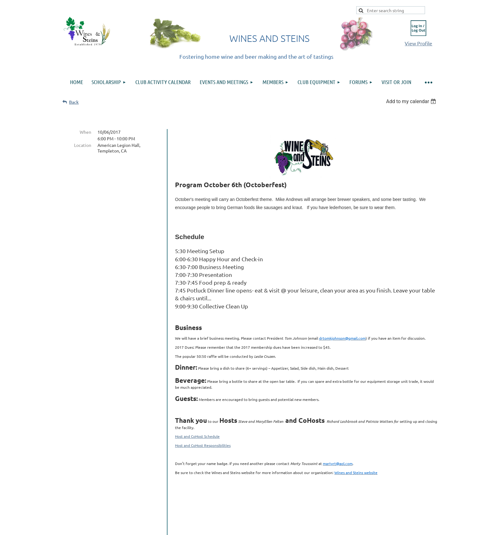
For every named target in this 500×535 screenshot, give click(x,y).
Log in (418, 28)
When (85, 132)
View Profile (418, 43)
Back (74, 102)
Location (82, 145)
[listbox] (412, 101)
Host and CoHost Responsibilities (203, 445)
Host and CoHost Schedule (197, 436)
